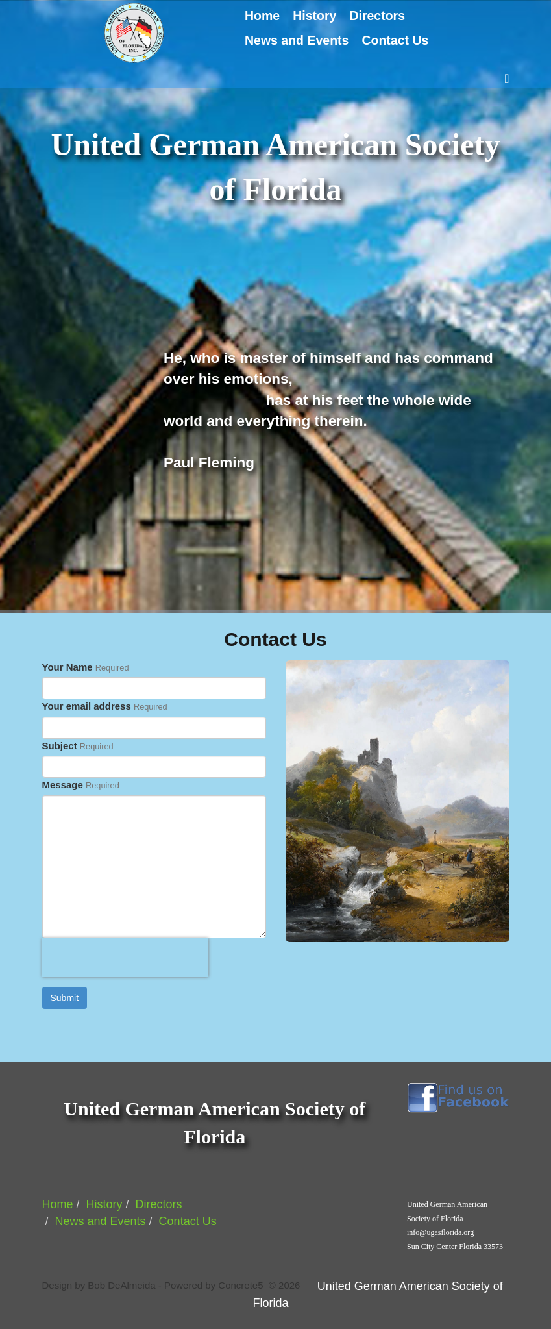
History (314, 15)
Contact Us (394, 40)
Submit (65, 998)
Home (262, 15)
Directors (377, 15)
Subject (59, 745)
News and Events (297, 40)
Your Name (67, 667)
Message (62, 784)
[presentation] (125, 957)
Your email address (86, 706)
